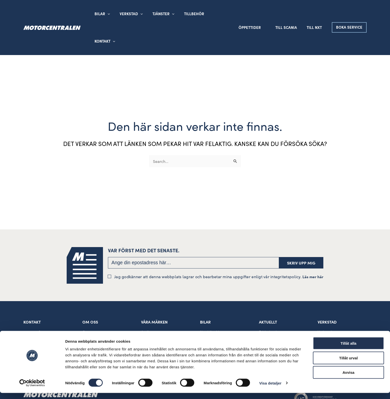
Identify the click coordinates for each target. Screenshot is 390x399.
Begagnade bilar (214, 311)
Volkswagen (151, 318)
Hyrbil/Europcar (214, 318)
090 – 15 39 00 (35, 304)
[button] (137, 13)
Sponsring (91, 318)
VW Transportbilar (156, 325)
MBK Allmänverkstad (335, 318)
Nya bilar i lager (213, 304)
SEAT (145, 332)
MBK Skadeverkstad (334, 311)
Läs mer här (312, 249)
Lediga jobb (269, 318)
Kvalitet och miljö (97, 311)
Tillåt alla (348, 349)
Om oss (88, 304)
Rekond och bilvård (334, 325)
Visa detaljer (270, 389)
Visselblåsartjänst (97, 325)
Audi (145, 304)
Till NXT (315, 13)
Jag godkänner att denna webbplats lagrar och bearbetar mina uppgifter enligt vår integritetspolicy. (215, 249)
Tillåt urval (348, 364)
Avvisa (348, 378)
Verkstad (325, 304)
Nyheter (265, 311)
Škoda (146, 311)
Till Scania (289, 13)
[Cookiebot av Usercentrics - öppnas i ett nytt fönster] (32, 389)
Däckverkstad (329, 332)
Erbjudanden (270, 304)
